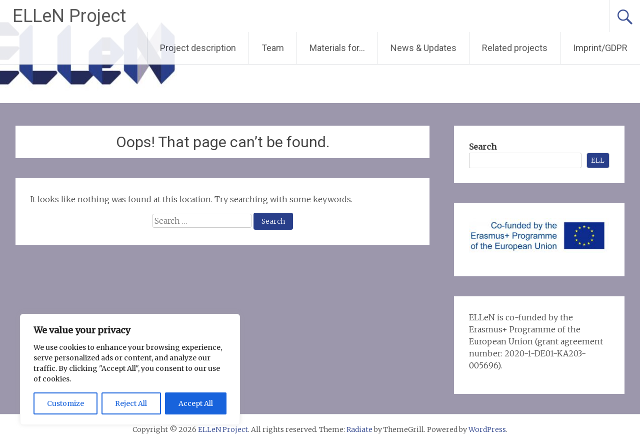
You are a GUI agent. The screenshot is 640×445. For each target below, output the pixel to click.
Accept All (195, 403)
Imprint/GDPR (600, 48)
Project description (198, 48)
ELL (597, 160)
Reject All (131, 403)
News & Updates (423, 48)
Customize (65, 403)
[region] (130, 369)
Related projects (515, 48)
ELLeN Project (69, 16)
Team (273, 48)
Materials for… (337, 48)
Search (482, 147)
